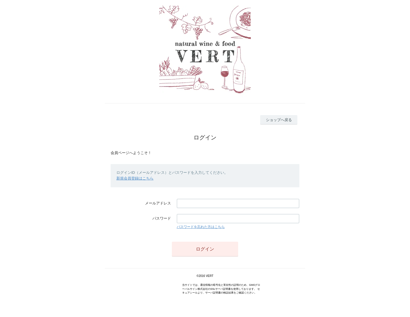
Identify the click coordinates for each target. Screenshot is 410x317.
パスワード (161, 218)
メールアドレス (158, 203)
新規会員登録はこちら (135, 178)
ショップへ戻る (279, 120)
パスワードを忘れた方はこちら (201, 227)
